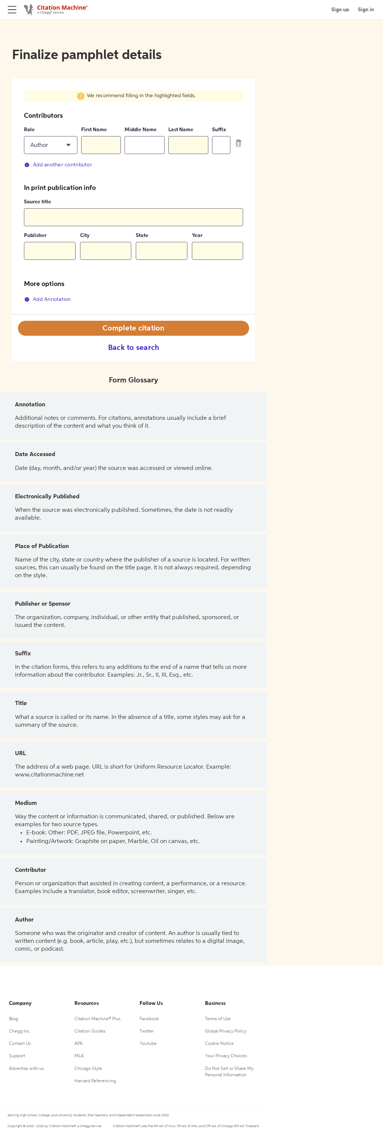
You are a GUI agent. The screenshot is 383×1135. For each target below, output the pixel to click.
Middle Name (141, 129)
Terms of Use (218, 1019)
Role (29, 129)
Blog (13, 1019)
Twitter (147, 1031)
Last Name (180, 129)
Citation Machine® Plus (97, 1019)
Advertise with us (26, 1069)
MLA (79, 1056)
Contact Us (20, 1044)
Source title (37, 201)
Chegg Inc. (20, 1031)
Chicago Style (88, 1069)
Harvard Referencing (95, 1081)
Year (197, 235)
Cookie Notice (219, 1044)
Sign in (366, 9)
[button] (50, 145)
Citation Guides (89, 1031)
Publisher (35, 235)
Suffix (219, 129)
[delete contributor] (238, 143)
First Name (94, 129)
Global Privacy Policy (225, 1031)
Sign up (340, 9)
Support (17, 1056)
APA (78, 1044)
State (142, 235)
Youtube (148, 1044)
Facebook (149, 1019)
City (85, 235)
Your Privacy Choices (226, 1056)
